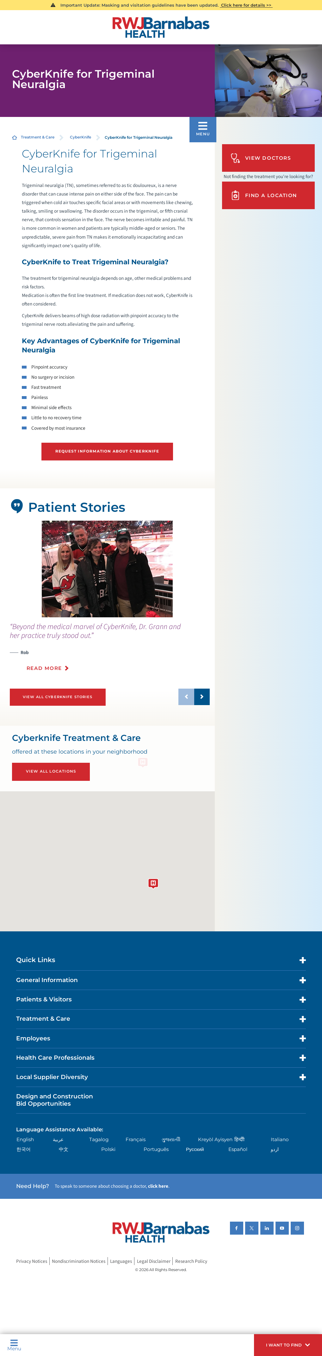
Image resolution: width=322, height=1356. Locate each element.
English (25, 1139)
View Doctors (261, 158)
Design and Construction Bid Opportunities (54, 1100)
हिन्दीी (239, 1139)
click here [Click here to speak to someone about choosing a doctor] (158, 1186)
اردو (275, 1149)
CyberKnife (80, 137)
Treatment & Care (37, 137)
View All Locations (51, 771)
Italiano (280, 1139)
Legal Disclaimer (153, 1261)
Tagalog (98, 1139)
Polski (108, 1149)
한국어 (23, 1149)
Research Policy (191, 1261)
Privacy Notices (31, 1261)
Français (136, 1139)
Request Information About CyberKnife (107, 451)
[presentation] (110, 650)
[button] (288, 1345)
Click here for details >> (246, 5)
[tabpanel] (107, 569)
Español (237, 1149)
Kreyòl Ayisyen (215, 1139)
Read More (44, 668)
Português (156, 1149)
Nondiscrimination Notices (78, 1261)
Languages (121, 1261)
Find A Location (264, 195)
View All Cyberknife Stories (57, 697)
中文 (63, 1149)
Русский (195, 1149)
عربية (58, 1139)
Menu (14, 1345)
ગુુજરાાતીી (171, 1139)
